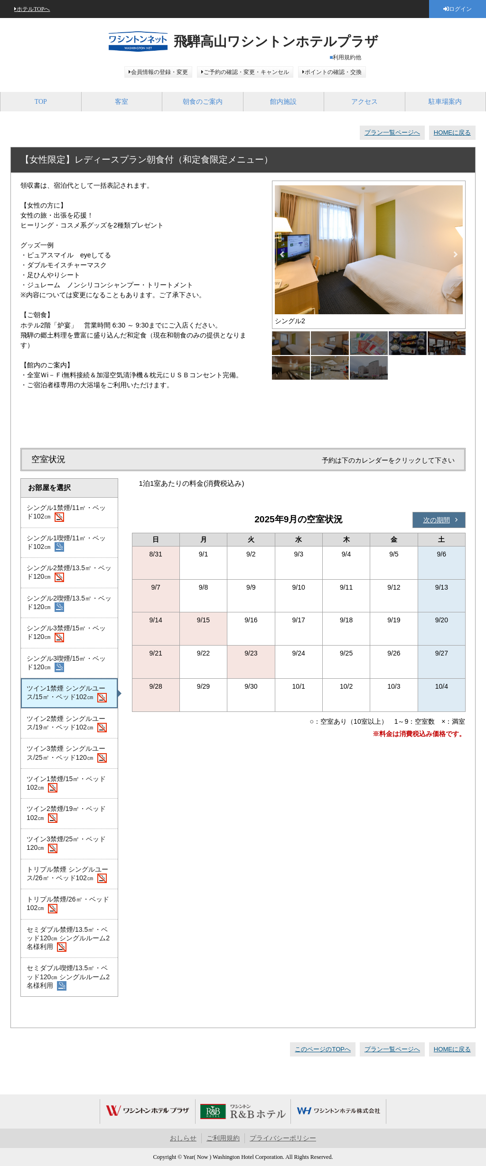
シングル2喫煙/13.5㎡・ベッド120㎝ (69, 603)
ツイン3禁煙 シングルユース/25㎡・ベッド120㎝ (67, 754)
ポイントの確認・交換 (333, 72)
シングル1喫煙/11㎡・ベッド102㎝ (66, 543)
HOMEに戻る (452, 132)
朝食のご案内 (203, 101)
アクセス (364, 101)
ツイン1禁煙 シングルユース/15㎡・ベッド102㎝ (67, 693)
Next (455, 254)
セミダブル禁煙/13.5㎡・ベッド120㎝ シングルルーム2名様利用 (68, 939)
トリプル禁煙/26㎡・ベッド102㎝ (68, 904)
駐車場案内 (445, 101)
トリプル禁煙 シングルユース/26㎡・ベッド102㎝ (67, 874)
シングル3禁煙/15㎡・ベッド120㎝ (66, 633)
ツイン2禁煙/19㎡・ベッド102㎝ (66, 814)
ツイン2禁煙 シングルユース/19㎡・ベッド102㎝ (67, 724)
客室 (121, 101)
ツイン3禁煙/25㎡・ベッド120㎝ (66, 844)
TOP (41, 101)
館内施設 (283, 101)
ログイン (460, 9)
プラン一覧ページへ (392, 132)
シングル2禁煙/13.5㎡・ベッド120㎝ (69, 573)
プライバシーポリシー (283, 1138)
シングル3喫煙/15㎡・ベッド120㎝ (66, 664)
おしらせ (183, 1138)
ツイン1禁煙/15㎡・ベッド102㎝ (66, 784)
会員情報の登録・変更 (159, 72)
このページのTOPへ (323, 1049)
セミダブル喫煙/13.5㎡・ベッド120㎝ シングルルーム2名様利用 (68, 977)
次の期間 (436, 520)
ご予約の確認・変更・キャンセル (246, 72)
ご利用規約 (223, 1138)
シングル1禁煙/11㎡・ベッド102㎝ (66, 513)
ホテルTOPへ (33, 9)
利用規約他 (347, 57)
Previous (282, 254)
